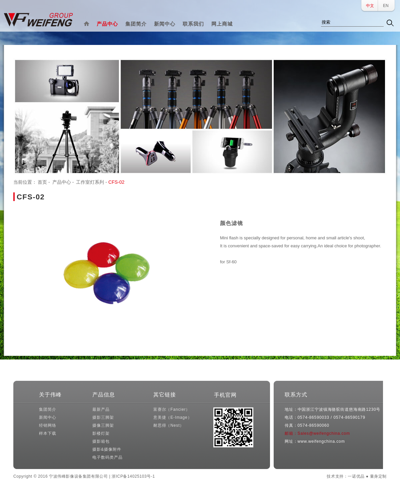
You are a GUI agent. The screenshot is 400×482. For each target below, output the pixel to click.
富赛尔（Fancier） (171, 409)
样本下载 (47, 433)
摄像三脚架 (103, 425)
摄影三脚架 (103, 417)
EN (386, 5)
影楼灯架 (100, 433)
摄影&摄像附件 (106, 449)
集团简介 (136, 24)
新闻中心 (164, 24)
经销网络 (47, 425)
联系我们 (193, 24)
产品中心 (107, 24)
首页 (42, 182)
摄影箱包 (100, 441)
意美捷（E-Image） (172, 417)
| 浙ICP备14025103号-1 (132, 476)
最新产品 (100, 409)
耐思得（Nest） (168, 425)
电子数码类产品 (107, 457)
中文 (370, 5)
